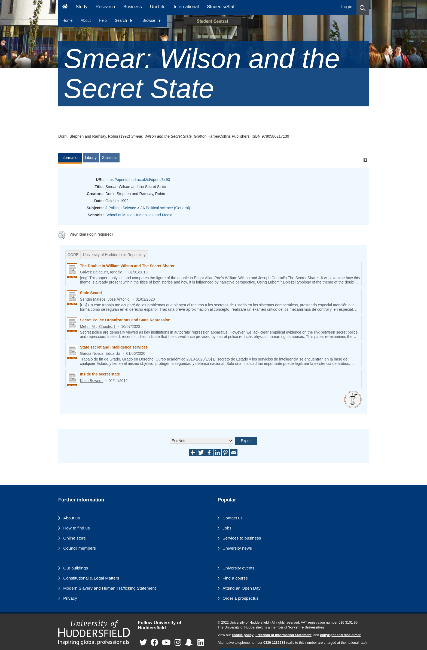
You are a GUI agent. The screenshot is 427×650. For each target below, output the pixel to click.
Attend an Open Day (241, 588)
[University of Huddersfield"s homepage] (94, 632)
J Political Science (120, 208)
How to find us (76, 528)
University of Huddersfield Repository (114, 254)
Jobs (226, 528)
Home (67, 20)
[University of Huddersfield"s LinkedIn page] (200, 642)
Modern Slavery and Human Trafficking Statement (109, 588)
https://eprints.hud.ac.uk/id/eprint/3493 (137, 179)
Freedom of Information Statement (283, 635)
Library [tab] (91, 157)
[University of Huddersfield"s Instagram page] (178, 642)
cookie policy (243, 635)
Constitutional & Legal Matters (91, 578)
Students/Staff (221, 6)
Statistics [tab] (109, 157)
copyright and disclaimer (340, 635)
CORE (73, 254)
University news (237, 548)
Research (105, 6)
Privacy (70, 598)
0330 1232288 (274, 643)
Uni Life (158, 6)
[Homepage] (65, 7)
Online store (74, 538)
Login (346, 6)
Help (103, 20)
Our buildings (75, 568)
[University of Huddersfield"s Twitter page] (143, 642)
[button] (362, 7)
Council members (79, 548)
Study (81, 6)
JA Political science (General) (165, 208)
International (186, 6)
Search (124, 20)
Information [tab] (70, 157)
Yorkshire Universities (306, 627)
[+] (365, 160)
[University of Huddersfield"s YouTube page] (166, 642)
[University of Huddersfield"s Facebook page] (154, 642)
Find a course (235, 578)
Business (132, 6)
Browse (151, 20)
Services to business (241, 538)
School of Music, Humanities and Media (138, 215)
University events (238, 568)
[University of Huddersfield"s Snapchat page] (190, 642)
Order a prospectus (240, 598)
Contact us (232, 518)
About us (71, 518)
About (86, 20)
